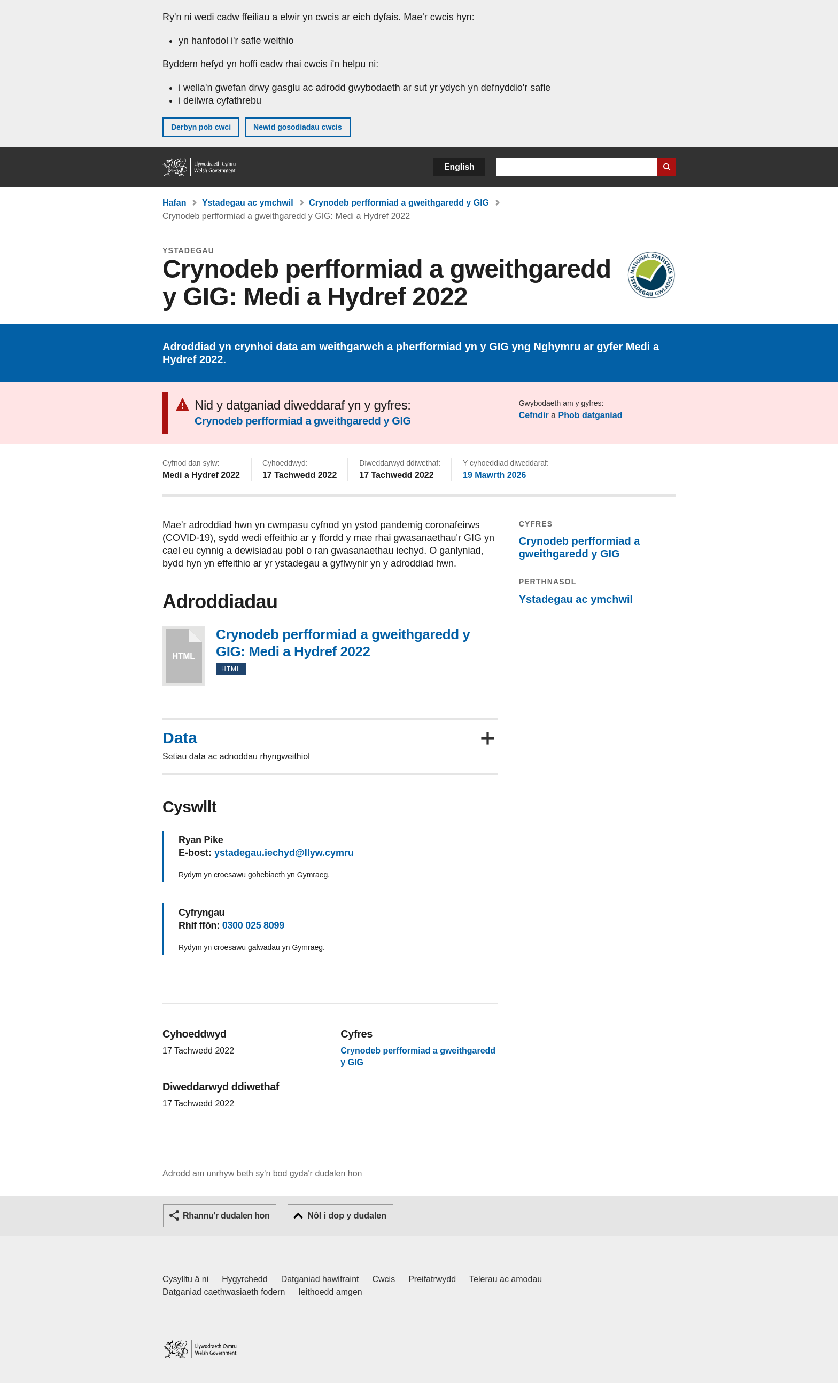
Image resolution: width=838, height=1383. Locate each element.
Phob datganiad (590, 415)
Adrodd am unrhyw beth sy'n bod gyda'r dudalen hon (262, 1173)
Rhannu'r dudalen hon (226, 1215)
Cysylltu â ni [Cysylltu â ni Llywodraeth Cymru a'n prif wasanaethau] (185, 1279)
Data (179, 737)
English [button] (459, 166)
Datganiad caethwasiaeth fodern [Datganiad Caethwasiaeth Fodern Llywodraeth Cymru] (223, 1291)
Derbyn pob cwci (201, 127)
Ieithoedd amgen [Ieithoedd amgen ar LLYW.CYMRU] (330, 1291)
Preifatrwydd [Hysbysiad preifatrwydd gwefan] (432, 1279)
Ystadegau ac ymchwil (247, 202)
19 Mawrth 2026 (494, 475)
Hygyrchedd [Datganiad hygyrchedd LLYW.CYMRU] (244, 1279)
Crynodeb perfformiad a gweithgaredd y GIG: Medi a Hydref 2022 (183, 656)
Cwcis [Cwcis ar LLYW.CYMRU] (384, 1279)
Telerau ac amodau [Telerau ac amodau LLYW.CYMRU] (505, 1279)
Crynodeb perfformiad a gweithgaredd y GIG (399, 202)
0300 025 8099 (253, 925)
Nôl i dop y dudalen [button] (346, 1215)
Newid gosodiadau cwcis (297, 127)
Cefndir (534, 415)
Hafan (174, 202)
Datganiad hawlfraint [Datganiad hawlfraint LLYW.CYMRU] (320, 1279)
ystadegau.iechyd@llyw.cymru (284, 852)
